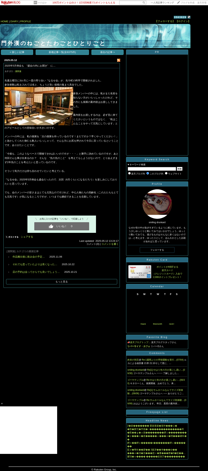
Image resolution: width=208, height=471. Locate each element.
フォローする (157, 250)
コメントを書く (110, 244)
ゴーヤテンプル (135, 380)
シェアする (27, 236)
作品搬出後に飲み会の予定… (29, 256)
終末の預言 (133, 359)
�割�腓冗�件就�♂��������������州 (155, 429)
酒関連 (18, 71)
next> (171, 324)
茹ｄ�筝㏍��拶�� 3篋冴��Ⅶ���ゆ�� (152, 449)
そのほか (42, 2)
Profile (157, 184)
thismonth (157, 324)
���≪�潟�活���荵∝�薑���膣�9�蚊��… (156, 453)
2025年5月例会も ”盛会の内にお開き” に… (30, 65)
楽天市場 (201, 2)
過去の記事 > (107, 52)
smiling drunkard (135, 370)
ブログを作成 (187, 2)
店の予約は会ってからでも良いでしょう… (36, 271)
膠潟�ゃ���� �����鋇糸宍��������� (156, 456)
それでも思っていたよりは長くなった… (35, 264)
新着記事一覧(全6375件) (62, 52)
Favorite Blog (157, 337)
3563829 (180, 17)
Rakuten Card (157, 259)
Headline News (157, 420)
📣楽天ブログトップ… (139, 342)
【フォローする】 (165, 21)
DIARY (14, 21)
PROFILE (25, 21)
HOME (4, 21)
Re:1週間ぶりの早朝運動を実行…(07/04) (163, 359)
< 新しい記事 (17, 52)
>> (162, 2)
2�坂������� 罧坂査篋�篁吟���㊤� (152, 425)
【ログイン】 (183, 21)
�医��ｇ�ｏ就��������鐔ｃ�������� (157, 432)
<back (143, 324)
